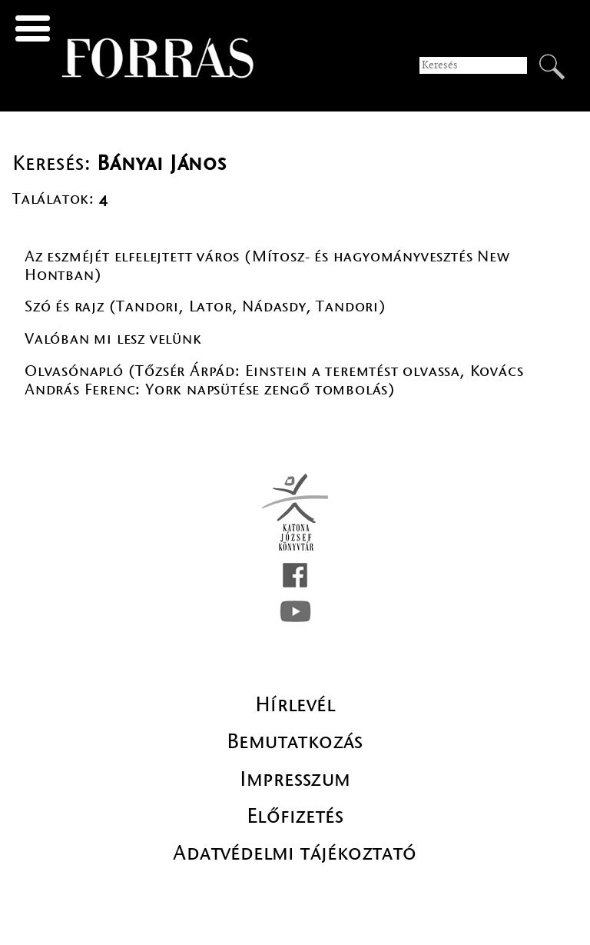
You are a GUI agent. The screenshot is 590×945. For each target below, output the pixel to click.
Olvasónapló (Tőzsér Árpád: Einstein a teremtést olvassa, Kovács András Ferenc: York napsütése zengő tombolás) (274, 380)
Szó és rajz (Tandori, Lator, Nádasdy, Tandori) (205, 306)
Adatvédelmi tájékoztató (294, 853)
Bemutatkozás (295, 741)
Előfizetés (295, 816)
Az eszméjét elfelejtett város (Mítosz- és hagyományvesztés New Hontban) (267, 265)
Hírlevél (295, 704)
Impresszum (295, 779)
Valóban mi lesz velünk (113, 338)
